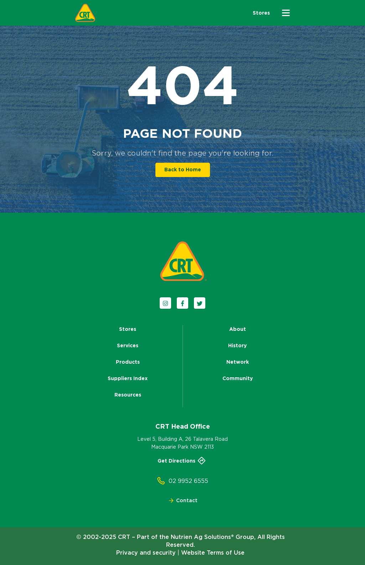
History (237, 345)
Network (237, 362)
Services (127, 345)
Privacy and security (146, 552)
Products (128, 362)
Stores (127, 329)
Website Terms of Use (213, 552)
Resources (127, 395)
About (237, 329)
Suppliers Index (128, 378)
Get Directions (182, 460)
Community (237, 378)
